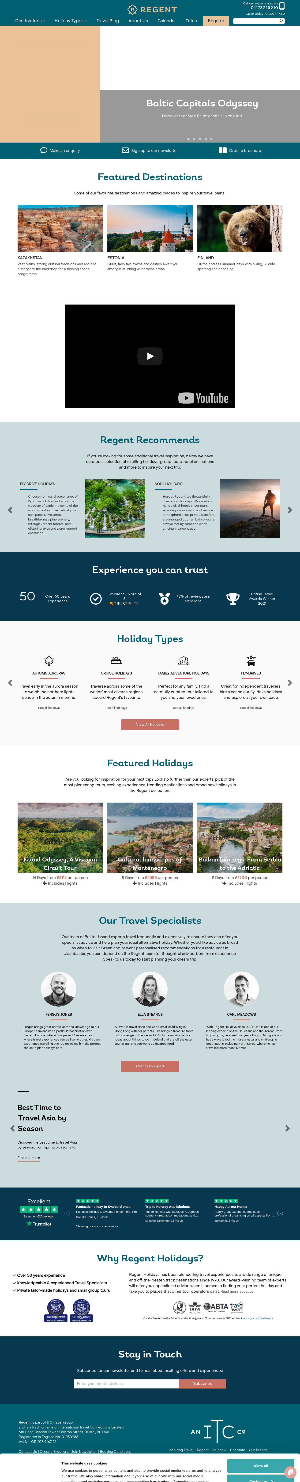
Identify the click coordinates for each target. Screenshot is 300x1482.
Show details (72, 1473)
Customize (261, 1454)
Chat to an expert (150, 1066)
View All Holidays (150, 724)
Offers (192, 21)
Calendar (167, 21)
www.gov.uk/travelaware (258, 1318)
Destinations (30, 21)
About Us (138, 21)
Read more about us (237, 1291)
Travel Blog (108, 21)
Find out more (29, 1158)
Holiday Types (71, 21)
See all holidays (49, 708)
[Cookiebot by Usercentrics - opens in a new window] (30, 1472)
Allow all (261, 1438)
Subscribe (202, 1383)
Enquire (216, 21)
